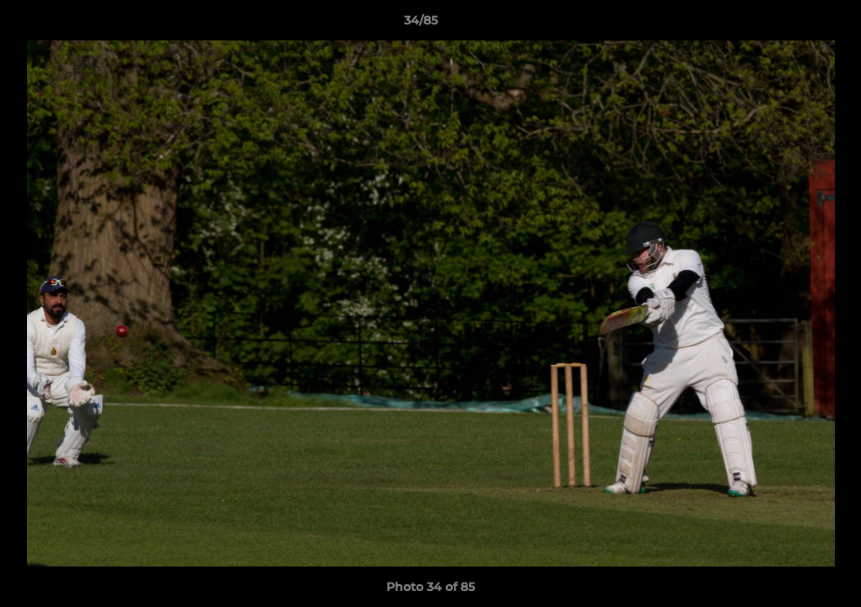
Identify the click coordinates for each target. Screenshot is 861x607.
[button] (790, 24)
